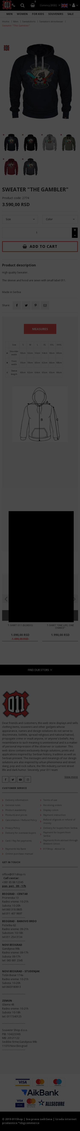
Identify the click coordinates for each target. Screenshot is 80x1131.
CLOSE (71, 514)
